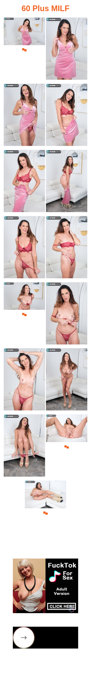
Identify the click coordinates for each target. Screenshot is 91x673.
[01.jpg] (24, 49)
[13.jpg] (24, 446)
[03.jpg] (24, 116)
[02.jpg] (66, 49)
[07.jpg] (24, 248)
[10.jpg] (66, 314)
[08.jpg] (66, 248)
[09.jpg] (24, 314)
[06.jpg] (66, 182)
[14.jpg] (66, 446)
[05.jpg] (24, 182)
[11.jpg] (24, 380)
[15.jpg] (45, 513)
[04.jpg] (66, 116)
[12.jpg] (66, 380)
